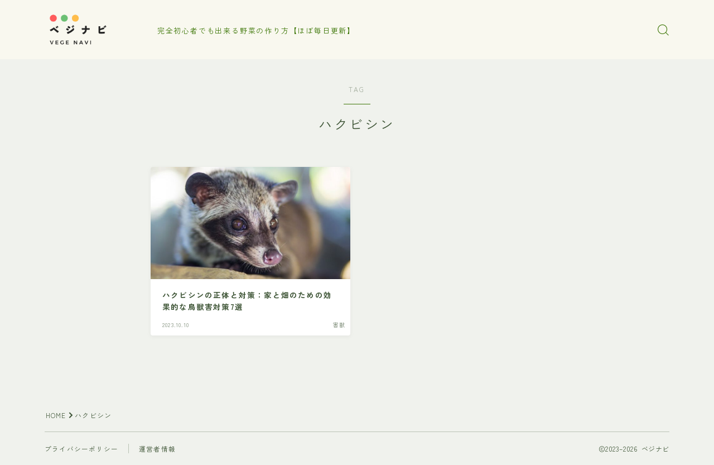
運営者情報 (157, 448)
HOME (56, 415)
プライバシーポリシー (81, 448)
